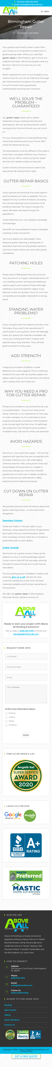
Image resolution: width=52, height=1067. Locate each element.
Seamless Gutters (13, 520)
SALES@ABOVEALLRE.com (26, 634)
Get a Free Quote (26, 1056)
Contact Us (9, 1025)
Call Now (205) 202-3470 (27, 2)
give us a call (18, 577)
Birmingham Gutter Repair (28, 33)
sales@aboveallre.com (21, 985)
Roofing (12, 713)
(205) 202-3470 (27, 631)
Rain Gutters (10, 1010)
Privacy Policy (26, 1051)
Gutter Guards (11, 547)
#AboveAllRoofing (19, 993)
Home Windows (12, 1020)
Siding (11, 721)
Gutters (12, 717)
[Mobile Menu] (45, 11)
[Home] (14, 33)
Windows (13, 725)
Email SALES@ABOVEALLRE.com (28, 4)
